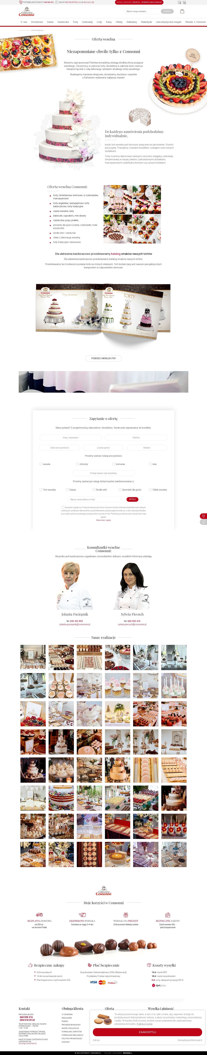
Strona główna (24, 30)
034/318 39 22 (27, 1020)
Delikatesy (132, 22)
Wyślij (132, 499)
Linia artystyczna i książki (168, 22)
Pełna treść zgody (103, 520)
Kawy (109, 22)
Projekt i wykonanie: (118, 1053)
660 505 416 (134, 621)
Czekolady (87, 22)
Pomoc (65, 1021)
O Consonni (67, 1015)
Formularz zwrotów (72, 1032)
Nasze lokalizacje (70, 1028)
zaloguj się (89, 2)
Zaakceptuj (147, 1032)
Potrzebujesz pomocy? (36, 2)
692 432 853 (76, 621)
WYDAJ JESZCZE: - (139, 2)
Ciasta (50, 22)
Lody (99, 22)
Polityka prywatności (72, 1039)
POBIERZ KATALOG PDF (103, 358)
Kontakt (66, 1042)
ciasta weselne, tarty (63, 211)
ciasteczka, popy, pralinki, (66, 220)
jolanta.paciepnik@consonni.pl (75, 624)
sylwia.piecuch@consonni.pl (132, 624)
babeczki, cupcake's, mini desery (69, 215)
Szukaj (167, 11)
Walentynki (146, 22)
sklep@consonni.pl (28, 1044)
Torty (75, 22)
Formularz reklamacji (72, 1035)
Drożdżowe (37, 22)
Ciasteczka (63, 22)
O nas (24, 22)
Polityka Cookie (145, 1024)
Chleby (119, 22)
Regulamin (67, 1018)
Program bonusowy (71, 1025)
